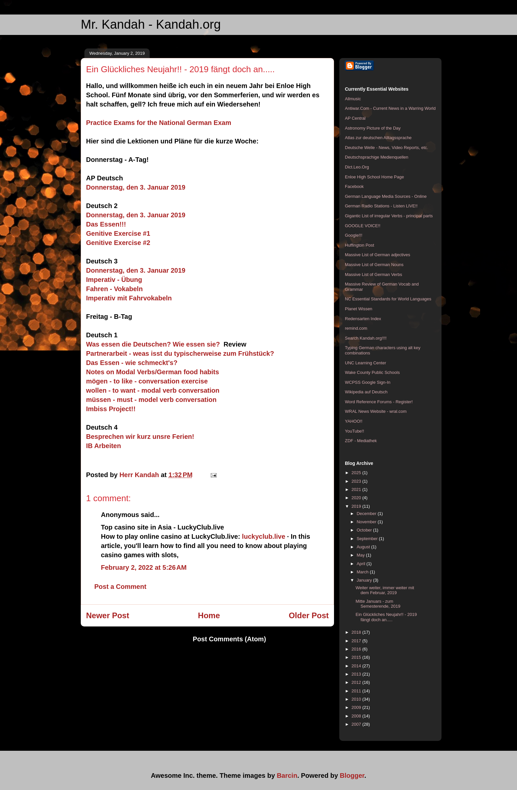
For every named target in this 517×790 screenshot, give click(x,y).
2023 (356, 481)
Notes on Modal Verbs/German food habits (152, 372)
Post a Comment (120, 586)
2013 (356, 674)
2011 (356, 690)
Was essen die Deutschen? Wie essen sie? (153, 344)
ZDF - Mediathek (361, 440)
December (367, 513)
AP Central (355, 118)
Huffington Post (359, 245)
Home (209, 615)
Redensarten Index (363, 318)
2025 (356, 472)
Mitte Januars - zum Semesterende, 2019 (377, 604)
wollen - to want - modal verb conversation (153, 390)
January (365, 580)
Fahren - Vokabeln (114, 288)
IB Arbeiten (103, 445)
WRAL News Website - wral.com (376, 411)
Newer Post (107, 615)
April (362, 563)
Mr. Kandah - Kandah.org (151, 24)
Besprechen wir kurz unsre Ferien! (140, 436)
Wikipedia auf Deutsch (366, 391)
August (364, 546)
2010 (356, 699)
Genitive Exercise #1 (118, 233)
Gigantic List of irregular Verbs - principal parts (389, 215)
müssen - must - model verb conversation (151, 399)
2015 (356, 657)
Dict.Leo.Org (357, 167)
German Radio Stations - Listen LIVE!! (381, 205)
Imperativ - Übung (114, 279)
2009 (356, 707)
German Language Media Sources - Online (386, 196)
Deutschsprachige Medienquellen (376, 157)
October (365, 530)
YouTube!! (354, 431)
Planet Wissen (358, 308)
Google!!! (353, 235)
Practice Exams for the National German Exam (158, 122)
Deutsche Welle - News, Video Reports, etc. (386, 147)
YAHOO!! (353, 421)
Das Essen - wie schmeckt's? (131, 362)
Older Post (309, 615)
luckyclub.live (263, 536)
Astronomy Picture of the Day (373, 128)
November (367, 521)
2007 (356, 724)
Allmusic (353, 98)
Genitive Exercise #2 (118, 242)
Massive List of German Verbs (373, 274)
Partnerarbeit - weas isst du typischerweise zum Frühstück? (180, 353)
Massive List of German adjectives (377, 254)
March (363, 571)
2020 (356, 497)
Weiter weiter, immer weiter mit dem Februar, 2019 (384, 590)
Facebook (354, 186)
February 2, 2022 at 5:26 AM (144, 567)
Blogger (352, 775)
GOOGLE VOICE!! (362, 225)
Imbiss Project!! (111, 408)
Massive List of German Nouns (374, 264)
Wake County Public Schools (372, 372)
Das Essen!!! (106, 224)
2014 (356, 665)
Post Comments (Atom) (229, 639)
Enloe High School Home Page (374, 176)
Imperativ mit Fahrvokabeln (130, 298)
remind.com (356, 328)
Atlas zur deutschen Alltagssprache (378, 137)
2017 (356, 640)
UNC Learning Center (365, 362)
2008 (356, 716)
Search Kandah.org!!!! (365, 338)
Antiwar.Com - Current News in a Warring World (390, 108)
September (368, 538)
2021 (356, 489)
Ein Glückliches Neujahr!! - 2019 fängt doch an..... (386, 617)
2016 (356, 649)
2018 (356, 632)
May (361, 555)
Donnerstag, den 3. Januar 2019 (135, 187)
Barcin (287, 775)
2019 (356, 506)
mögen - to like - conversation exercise (147, 381)
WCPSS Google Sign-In (367, 382)
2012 (356, 682)
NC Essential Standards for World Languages (388, 298)
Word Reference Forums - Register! (379, 401)
